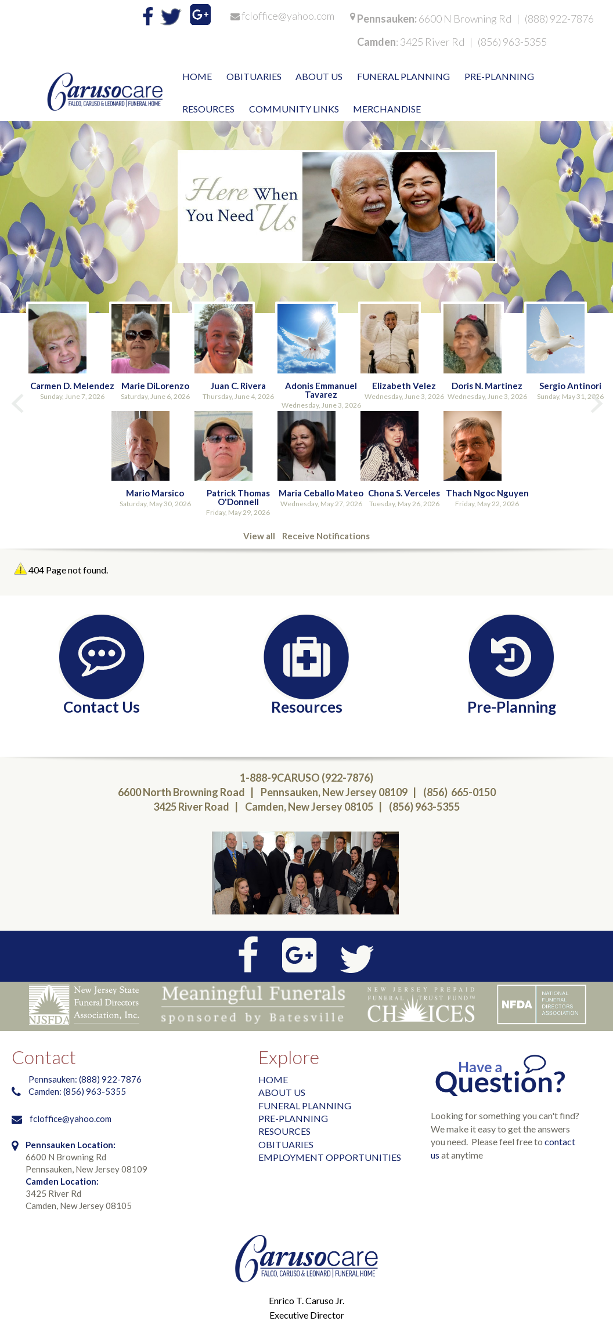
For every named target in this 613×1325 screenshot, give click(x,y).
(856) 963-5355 (512, 41)
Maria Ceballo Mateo (321, 493)
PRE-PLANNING (293, 1118)
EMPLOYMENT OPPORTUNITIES (329, 1157)
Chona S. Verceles (404, 493)
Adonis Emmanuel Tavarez (321, 390)
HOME (273, 1079)
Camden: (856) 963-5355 (78, 1091)
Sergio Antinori (570, 385)
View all (259, 536)
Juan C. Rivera (238, 385)
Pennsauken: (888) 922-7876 (85, 1079)
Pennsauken (385, 18)
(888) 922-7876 (559, 18)
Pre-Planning (511, 706)
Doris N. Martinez (487, 385)
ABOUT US (281, 1092)
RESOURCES (284, 1131)
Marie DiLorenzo (155, 385)
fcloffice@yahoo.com (287, 15)
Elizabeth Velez (404, 385)
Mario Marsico (155, 493)
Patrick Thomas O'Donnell (238, 497)
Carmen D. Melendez (72, 385)
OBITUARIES (285, 1144)
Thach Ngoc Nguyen (487, 493)
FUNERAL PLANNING (304, 1105)
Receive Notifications (326, 536)
